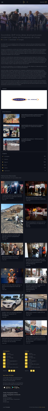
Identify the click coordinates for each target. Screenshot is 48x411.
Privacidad (8, 407)
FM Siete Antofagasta (7, 397)
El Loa (4, 165)
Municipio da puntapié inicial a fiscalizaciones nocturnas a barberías (36, 198)
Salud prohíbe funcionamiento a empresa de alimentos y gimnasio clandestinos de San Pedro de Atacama (32, 115)
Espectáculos (6, 170)
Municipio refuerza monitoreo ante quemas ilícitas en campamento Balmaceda (11, 236)
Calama (5, 167)
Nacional (5, 159)
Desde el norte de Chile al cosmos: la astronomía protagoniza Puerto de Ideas (12, 286)
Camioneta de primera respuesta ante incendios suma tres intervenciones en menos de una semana (12, 340)
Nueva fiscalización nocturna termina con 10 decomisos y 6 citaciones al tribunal (36, 223)
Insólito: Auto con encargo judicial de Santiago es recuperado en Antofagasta (12, 314)
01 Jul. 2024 (4, 39)
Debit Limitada (42, 407)
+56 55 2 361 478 (31, 354)
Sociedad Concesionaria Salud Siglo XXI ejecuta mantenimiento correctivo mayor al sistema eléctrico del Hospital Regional (36, 261)
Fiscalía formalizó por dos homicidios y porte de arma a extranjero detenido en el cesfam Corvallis (12, 196)
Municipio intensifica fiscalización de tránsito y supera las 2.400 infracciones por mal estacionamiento (35, 287)
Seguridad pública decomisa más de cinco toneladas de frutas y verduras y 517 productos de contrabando (32, 126)
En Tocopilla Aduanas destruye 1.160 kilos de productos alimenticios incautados (32, 139)
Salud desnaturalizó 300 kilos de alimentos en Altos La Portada (10, 257)
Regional (5, 162)
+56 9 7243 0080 (9, 357)
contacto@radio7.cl (32, 361)
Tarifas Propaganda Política (10, 392)
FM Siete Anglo (6, 401)
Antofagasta (21, 39)
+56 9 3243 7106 (31, 357)
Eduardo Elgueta (12, 39)
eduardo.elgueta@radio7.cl (11, 361)
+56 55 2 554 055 (9, 354)
